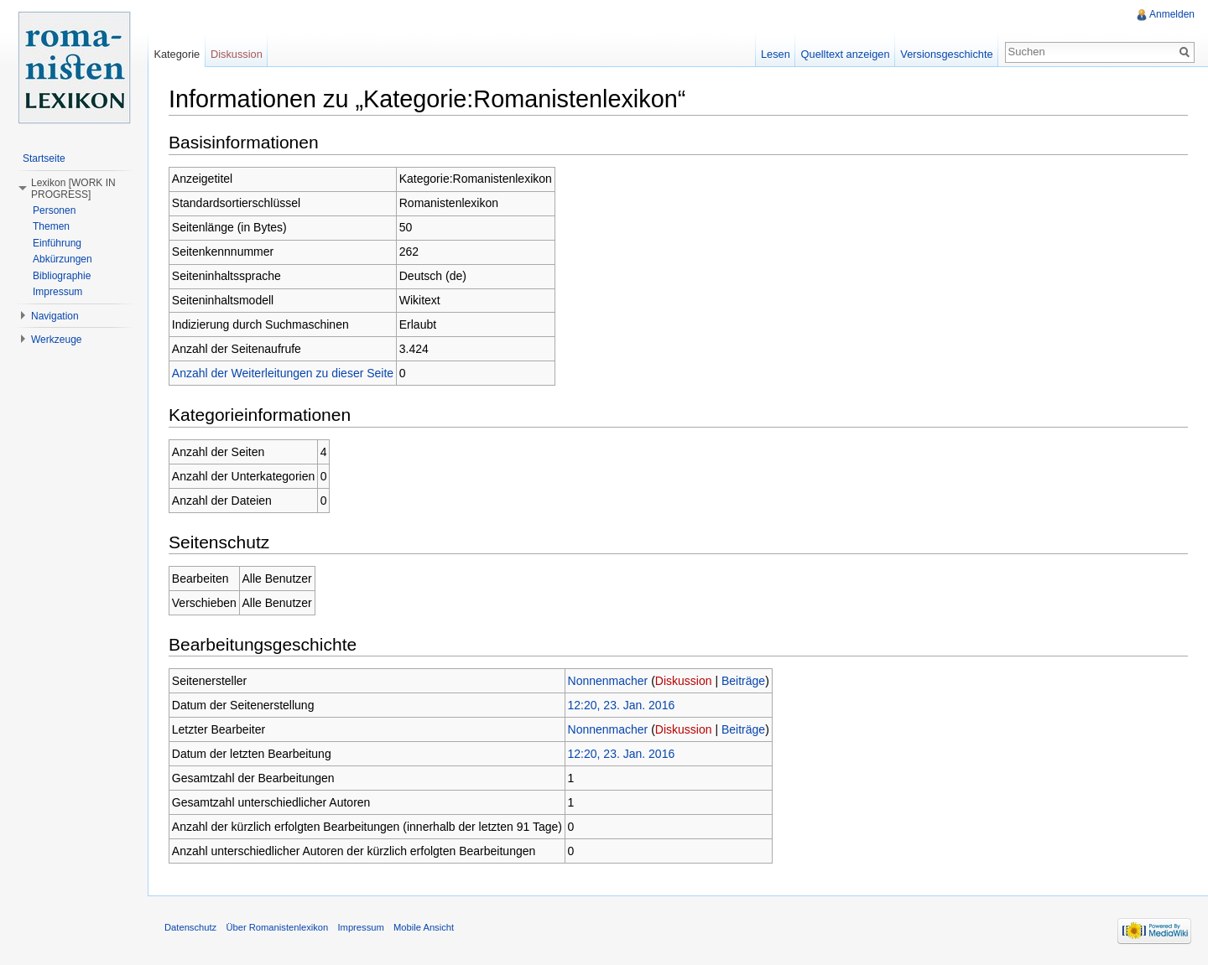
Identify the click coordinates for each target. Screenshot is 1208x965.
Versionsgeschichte (946, 54)
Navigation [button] (55, 316)
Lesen (775, 54)
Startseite (44, 158)
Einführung (57, 243)
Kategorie (177, 54)
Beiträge (743, 680)
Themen (51, 226)
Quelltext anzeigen (845, 54)
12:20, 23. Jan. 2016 (621, 705)
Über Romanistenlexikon (277, 927)
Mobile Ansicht (423, 927)
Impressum (57, 292)
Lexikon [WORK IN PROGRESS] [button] (73, 188)
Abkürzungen (62, 259)
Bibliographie (62, 276)
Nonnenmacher (608, 680)
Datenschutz (190, 927)
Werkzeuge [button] (56, 339)
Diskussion (683, 680)
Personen (54, 210)
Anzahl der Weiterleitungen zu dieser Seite (282, 373)
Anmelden (1172, 14)
